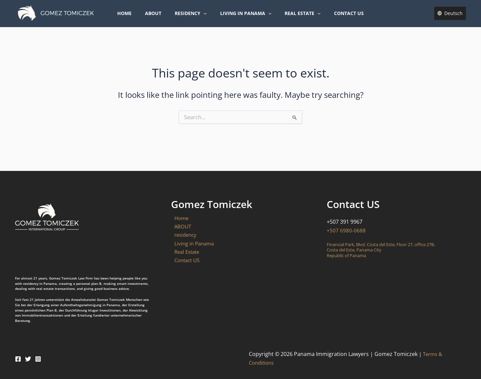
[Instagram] (38, 359)
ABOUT (159, 18)
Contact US (339, 18)
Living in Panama (243, 18)
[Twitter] (28, 359)
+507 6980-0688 (346, 230)
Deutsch (453, 18)
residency (192, 18)
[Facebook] (18, 359)
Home (134, 18)
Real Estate (296, 18)
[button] (205, 18)
